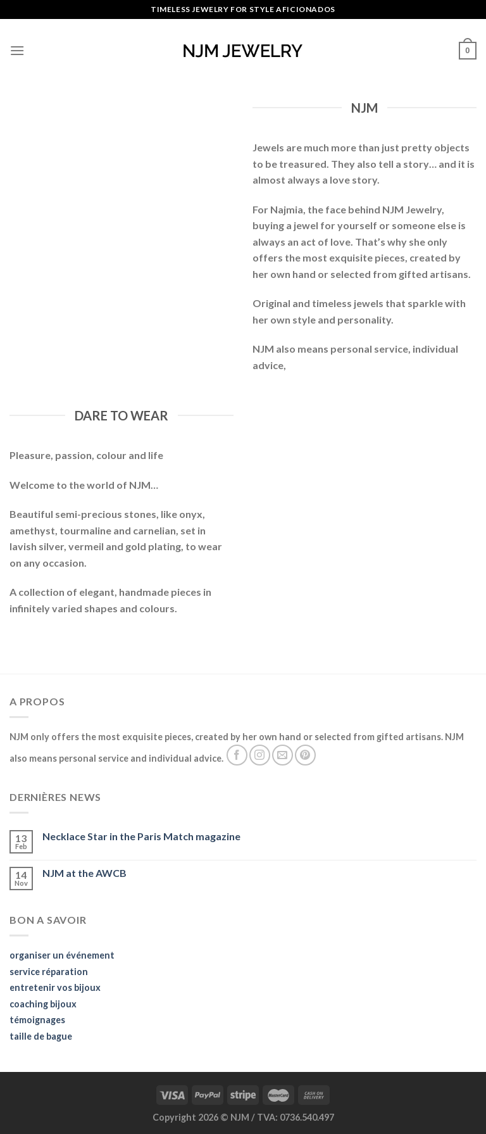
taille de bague (40, 1036)
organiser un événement (62, 955)
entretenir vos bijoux (55, 987)
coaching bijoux (43, 1004)
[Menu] (17, 50)
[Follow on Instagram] (259, 755)
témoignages (37, 1019)
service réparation (48, 971)
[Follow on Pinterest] (305, 755)
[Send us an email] (282, 755)
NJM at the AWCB (84, 873)
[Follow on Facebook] (237, 755)
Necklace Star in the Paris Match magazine (141, 836)
